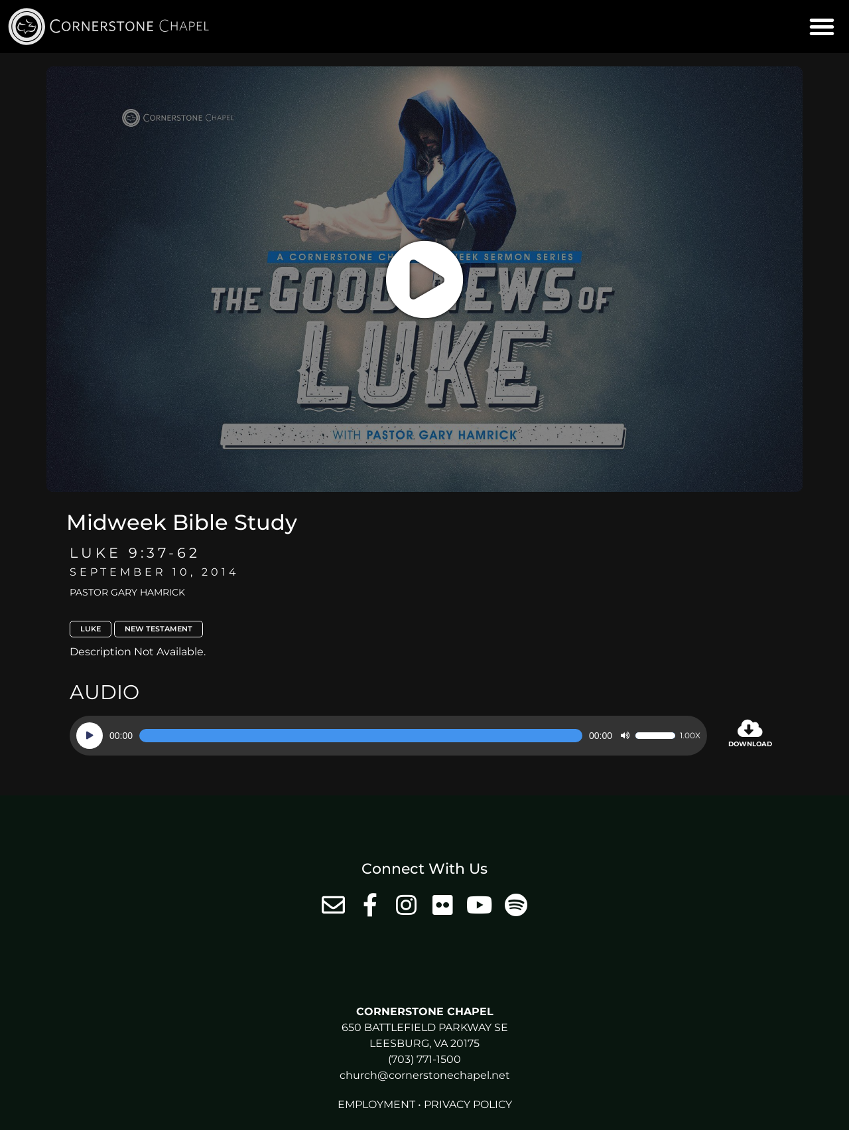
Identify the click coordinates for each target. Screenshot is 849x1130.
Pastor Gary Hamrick (127, 592)
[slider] (360, 735)
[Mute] (625, 736)
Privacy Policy (468, 1104)
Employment (376, 1104)
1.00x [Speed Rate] (690, 736)
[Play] (89, 735)
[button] (822, 26)
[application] (388, 735)
